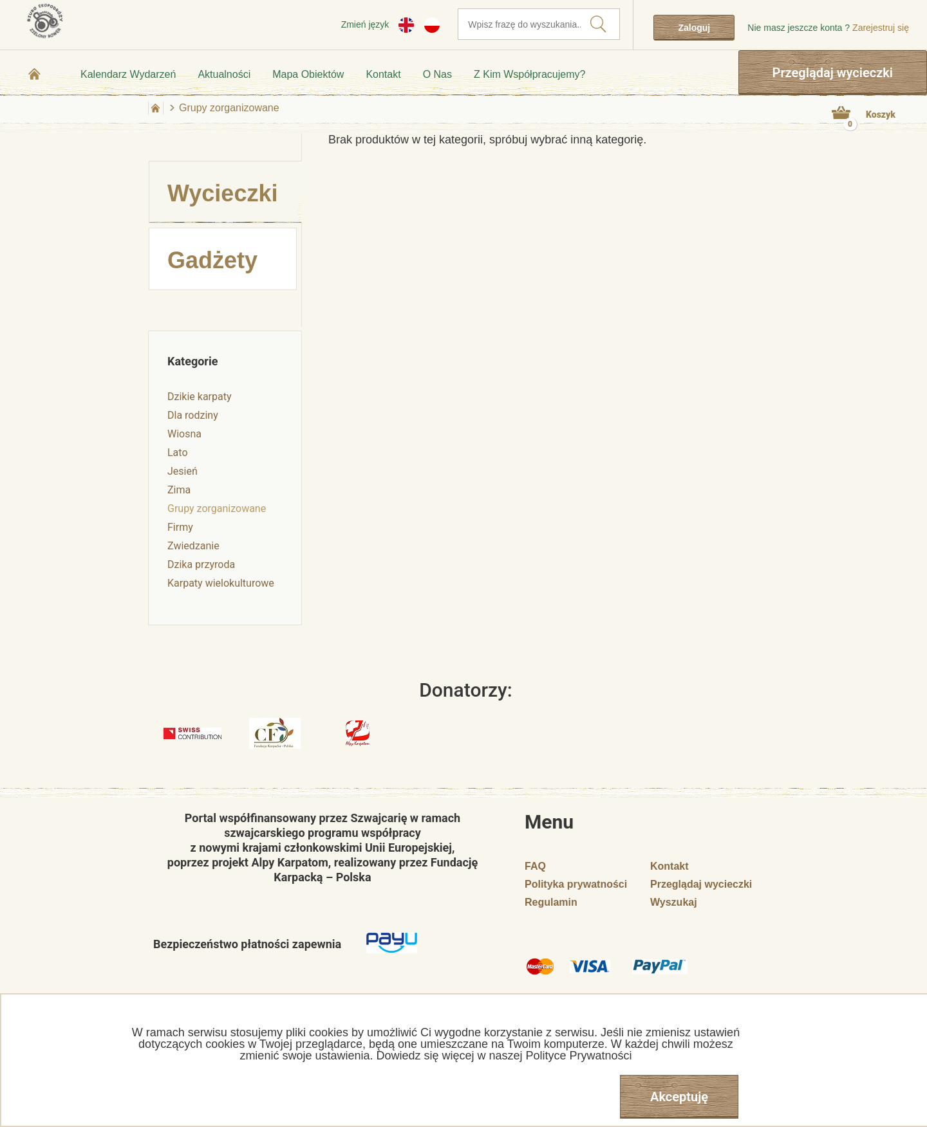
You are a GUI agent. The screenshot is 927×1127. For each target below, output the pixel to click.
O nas (437, 74)
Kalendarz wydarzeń (128, 74)
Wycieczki (222, 193)
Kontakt (383, 74)
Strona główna (34, 74)
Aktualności (224, 74)
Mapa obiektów (308, 74)
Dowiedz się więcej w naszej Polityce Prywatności (504, 1055)
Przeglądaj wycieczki (832, 72)
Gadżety (212, 260)
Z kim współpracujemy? (529, 74)
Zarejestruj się (880, 28)
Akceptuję (679, 1096)
